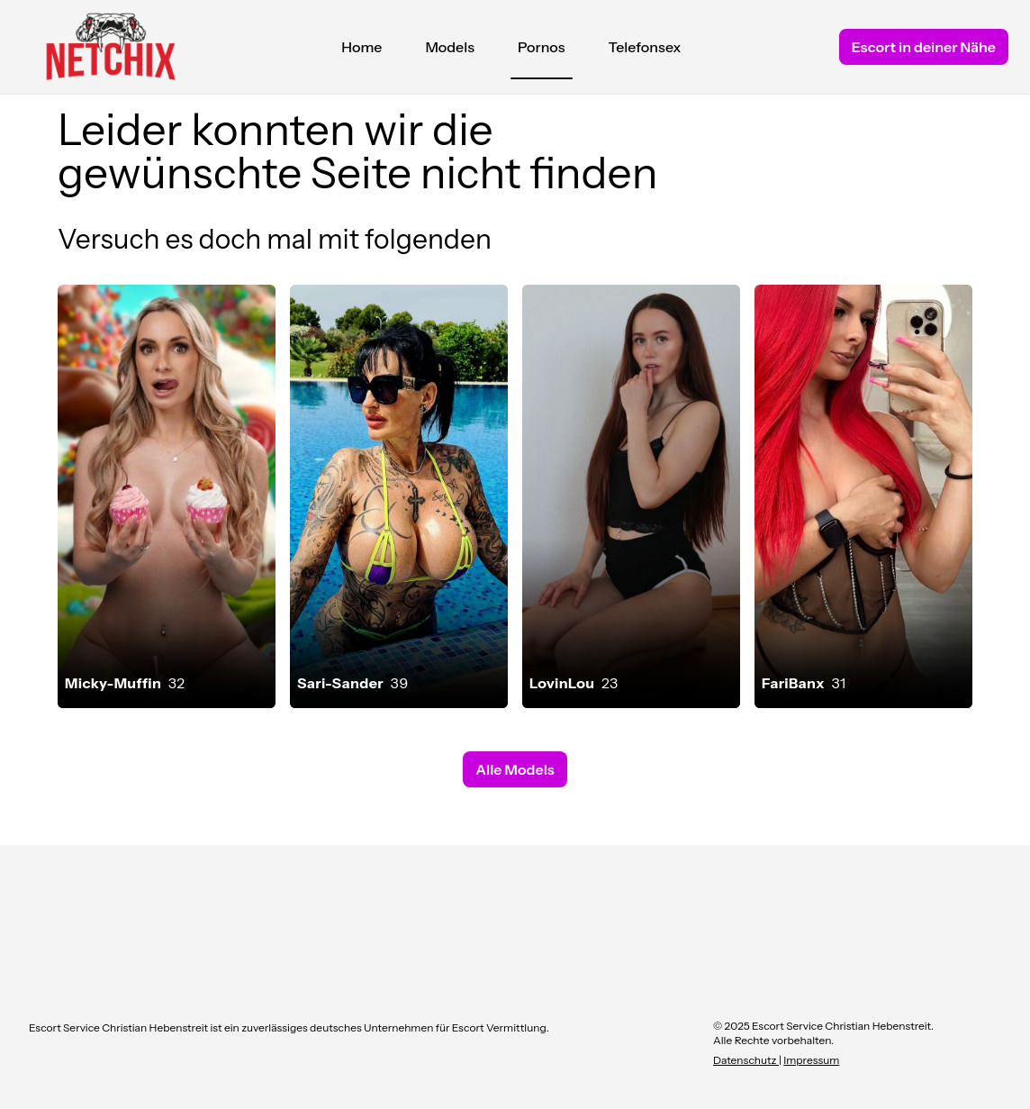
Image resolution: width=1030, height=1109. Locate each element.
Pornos (541, 51)
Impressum (811, 1060)
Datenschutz (746, 1060)
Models (449, 47)
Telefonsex (645, 47)
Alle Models (514, 769)
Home (361, 47)
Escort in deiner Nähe (924, 47)
